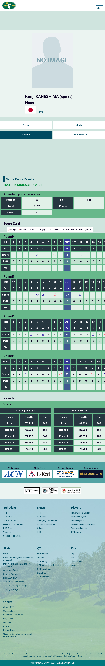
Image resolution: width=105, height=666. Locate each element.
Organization (9, 611)
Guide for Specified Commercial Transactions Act (18, 635)
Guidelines (41, 573)
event (73, 565)
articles (40, 557)
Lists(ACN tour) (10, 578)
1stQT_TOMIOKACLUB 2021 (22, 185)
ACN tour (7, 516)
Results (26, 134)
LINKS (6, 626)
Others (40, 528)
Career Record (79, 134)
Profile (26, 125)
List (72, 557)
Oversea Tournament (46, 524)
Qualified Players (78, 516)
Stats (79, 125)
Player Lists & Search (80, 513)
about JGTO (8, 607)
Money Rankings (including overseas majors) (18, 565)
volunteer (7, 622)
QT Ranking (76, 532)
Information (42, 554)
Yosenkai (7, 532)
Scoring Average (10, 574)
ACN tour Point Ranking (13, 582)
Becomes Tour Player (13, 615)
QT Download (43, 577)
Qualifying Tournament (13, 524)
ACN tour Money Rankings (15, 585)
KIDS (39, 532)
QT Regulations (44, 569)
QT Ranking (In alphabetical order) (52, 565)
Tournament (76, 561)
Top (73, 554)
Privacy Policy (9, 630)
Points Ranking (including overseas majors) (18, 558)
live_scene (8, 618)
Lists (5, 554)
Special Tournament (12, 536)
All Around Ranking (11, 570)
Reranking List (77, 520)
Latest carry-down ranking (83, 524)
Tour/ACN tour (10, 520)
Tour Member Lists (79, 528)
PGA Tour (7, 528)
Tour (5, 513)
